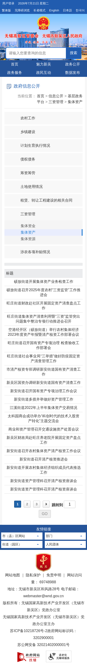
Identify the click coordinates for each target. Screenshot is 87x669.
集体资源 (28, 239)
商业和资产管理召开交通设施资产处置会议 (43, 429)
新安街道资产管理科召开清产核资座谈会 (43, 481)
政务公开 (72, 64)
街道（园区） (12, 544)
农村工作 (24, 116)
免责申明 (53, 575)
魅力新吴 (43, 64)
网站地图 (12, 575)
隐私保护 (33, 575)
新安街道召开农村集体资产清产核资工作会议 (43, 451)
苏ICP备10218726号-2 (28, 631)
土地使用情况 (28, 184)
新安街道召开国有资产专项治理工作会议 (43, 391)
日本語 (67, 10)
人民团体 (52, 544)
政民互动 (43, 73)
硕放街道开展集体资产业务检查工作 (43, 282)
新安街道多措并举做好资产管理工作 (43, 399)
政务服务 (14, 73)
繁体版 (6, 10)
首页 (14, 64)
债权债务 (24, 157)
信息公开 (55, 96)
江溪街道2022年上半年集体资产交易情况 (43, 408)
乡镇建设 (24, 130)
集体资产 (75, 102)
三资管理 (55, 102)
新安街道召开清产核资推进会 (43, 459)
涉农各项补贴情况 (31, 250)
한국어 (80, 10)
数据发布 (72, 73)
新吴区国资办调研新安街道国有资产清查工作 (43, 383)
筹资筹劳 (24, 171)
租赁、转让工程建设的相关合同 (42, 198)
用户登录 (8, 3)
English (54, 10)
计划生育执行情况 (31, 143)
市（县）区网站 (13, 536)
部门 (49, 536)
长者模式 (39, 10)
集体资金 (28, 226)
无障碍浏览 (22, 10)
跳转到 (57, 505)
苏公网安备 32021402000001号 (43, 645)
